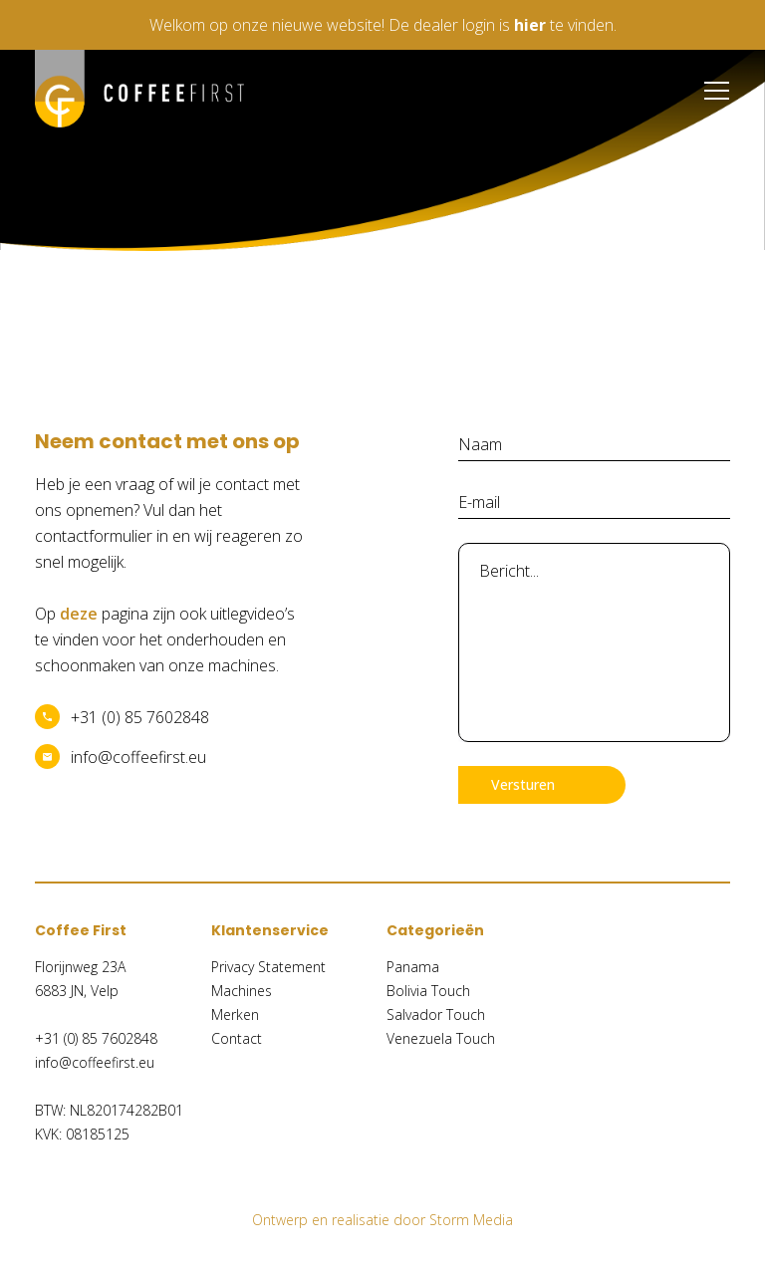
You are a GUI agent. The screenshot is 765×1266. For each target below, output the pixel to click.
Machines (241, 990)
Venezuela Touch (440, 1038)
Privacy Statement (268, 966)
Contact (236, 1038)
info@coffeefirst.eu (138, 757)
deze (79, 614)
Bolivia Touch (428, 990)
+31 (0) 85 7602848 (140, 717)
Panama (412, 966)
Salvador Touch (435, 1014)
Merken (235, 1014)
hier (530, 25)
